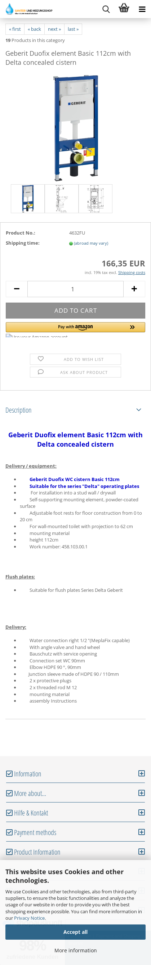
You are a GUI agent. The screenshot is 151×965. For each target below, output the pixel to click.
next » (54, 29)
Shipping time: (23, 243)
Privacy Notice (29, 918)
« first (15, 29)
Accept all (75, 931)
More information (75, 950)
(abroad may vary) (91, 243)
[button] (75, 329)
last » (73, 29)
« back (34, 29)
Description (18, 410)
